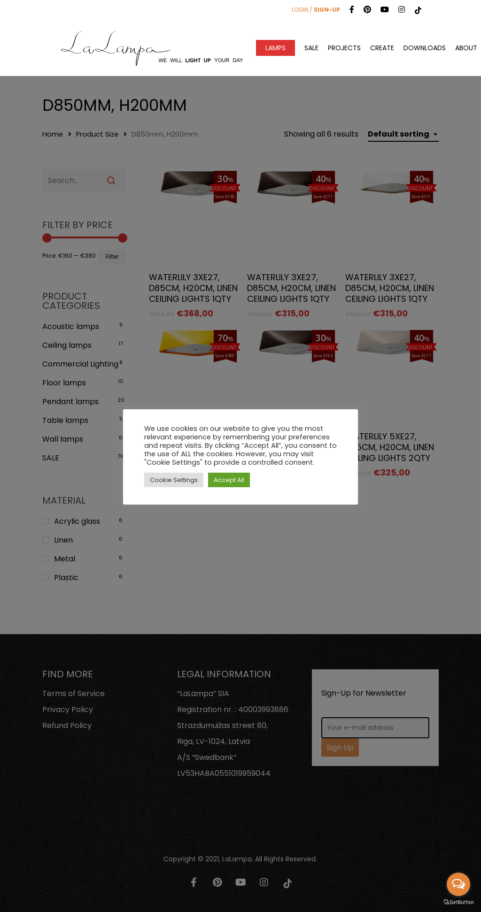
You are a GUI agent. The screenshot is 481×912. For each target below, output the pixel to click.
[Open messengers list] (458, 884)
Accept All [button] (229, 479)
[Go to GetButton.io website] (458, 902)
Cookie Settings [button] (174, 479)
